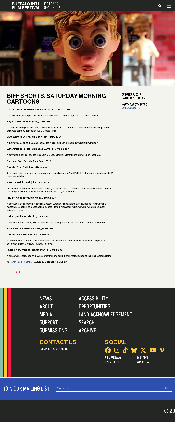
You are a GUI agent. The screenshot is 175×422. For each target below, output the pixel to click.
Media (46, 315)
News (46, 299)
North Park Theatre (21, 262)
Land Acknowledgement (105, 315)
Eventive (142, 357)
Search (87, 323)
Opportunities (94, 307)
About (46, 307)
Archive (87, 331)
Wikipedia (143, 362)
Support (49, 323)
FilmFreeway (113, 357)
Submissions (53, 331)
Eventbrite (112, 362)
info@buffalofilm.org (54, 349)
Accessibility (93, 299)
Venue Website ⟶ (131, 108)
